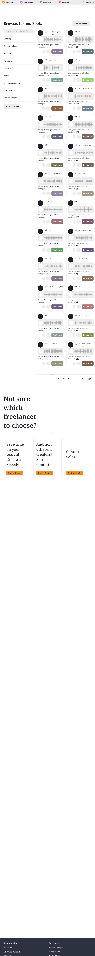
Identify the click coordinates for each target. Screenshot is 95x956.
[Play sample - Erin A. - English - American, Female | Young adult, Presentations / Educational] (41, 238)
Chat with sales (75, 473)
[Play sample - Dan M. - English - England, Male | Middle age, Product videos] (41, 181)
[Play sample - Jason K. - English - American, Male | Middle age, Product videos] (41, 124)
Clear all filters (12, 106)
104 (82, 378)
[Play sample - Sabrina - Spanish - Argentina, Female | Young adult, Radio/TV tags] (71, 323)
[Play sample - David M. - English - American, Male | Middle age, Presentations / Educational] (41, 152)
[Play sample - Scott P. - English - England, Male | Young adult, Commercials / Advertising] (71, 266)
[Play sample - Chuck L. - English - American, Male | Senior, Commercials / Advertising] (41, 96)
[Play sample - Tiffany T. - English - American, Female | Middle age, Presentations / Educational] (71, 152)
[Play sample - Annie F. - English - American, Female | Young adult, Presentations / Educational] (41, 294)
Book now (57, 51)
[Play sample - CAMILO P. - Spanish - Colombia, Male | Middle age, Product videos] (71, 238)
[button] (53, 39)
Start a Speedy (14, 473)
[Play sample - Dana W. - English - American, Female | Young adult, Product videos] (71, 209)
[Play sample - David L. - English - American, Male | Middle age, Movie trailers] (71, 39)
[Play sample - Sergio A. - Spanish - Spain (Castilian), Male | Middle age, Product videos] (41, 323)
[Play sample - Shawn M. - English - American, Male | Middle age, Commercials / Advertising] (41, 67)
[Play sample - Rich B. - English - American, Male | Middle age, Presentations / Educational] (71, 67)
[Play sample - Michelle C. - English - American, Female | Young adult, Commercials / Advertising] (71, 124)
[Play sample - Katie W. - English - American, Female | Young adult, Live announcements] (71, 96)
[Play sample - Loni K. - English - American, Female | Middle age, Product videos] (41, 39)
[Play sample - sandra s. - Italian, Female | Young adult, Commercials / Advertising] (41, 266)
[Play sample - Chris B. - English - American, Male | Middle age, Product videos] (71, 294)
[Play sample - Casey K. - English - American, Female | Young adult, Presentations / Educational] (41, 209)
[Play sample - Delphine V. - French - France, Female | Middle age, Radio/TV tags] (41, 351)
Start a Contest (45, 473)
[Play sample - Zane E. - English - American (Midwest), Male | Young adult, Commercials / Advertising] (71, 351)
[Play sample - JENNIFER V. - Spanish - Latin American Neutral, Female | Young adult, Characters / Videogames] (71, 181)
